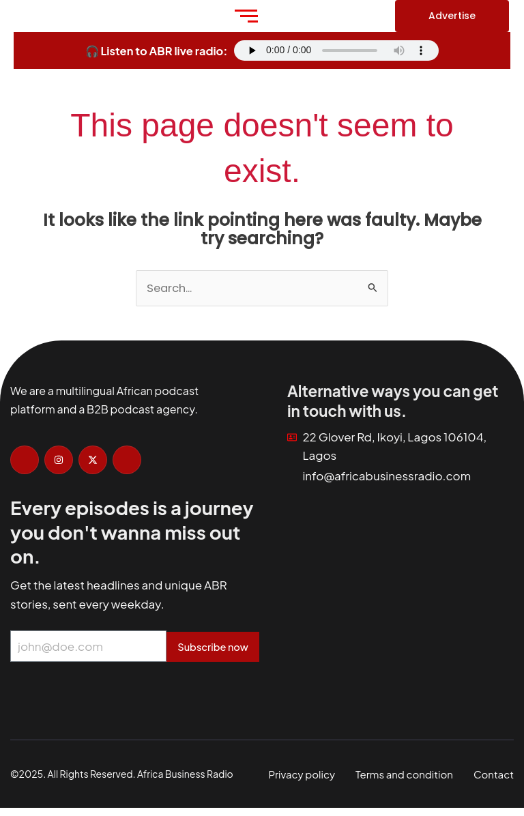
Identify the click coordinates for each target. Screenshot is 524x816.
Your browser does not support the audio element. (336, 50)
